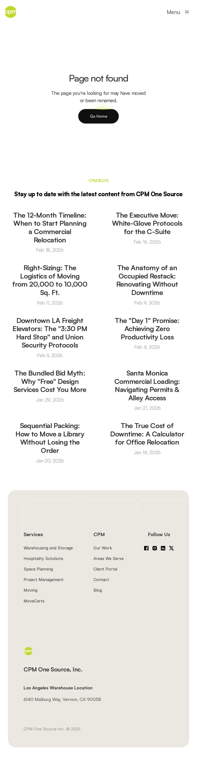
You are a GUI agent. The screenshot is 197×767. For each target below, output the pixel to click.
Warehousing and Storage (48, 547)
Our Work (102, 547)
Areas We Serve (108, 558)
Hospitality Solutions (43, 558)
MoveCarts (34, 601)
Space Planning (38, 569)
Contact (101, 579)
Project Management (43, 579)
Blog (97, 590)
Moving (30, 590)
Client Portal (105, 569)
